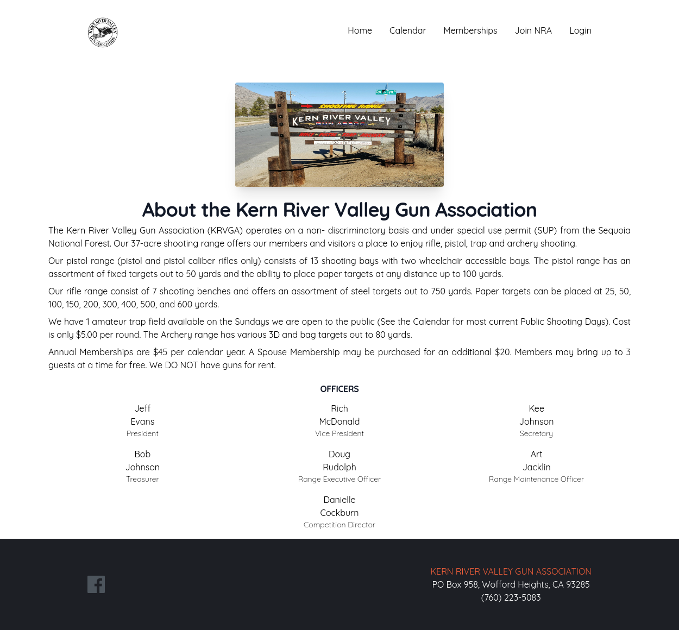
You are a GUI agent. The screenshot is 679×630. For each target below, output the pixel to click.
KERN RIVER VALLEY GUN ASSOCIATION (511, 571)
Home (360, 30)
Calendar (407, 30)
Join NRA (533, 30)
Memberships (471, 30)
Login (580, 30)
